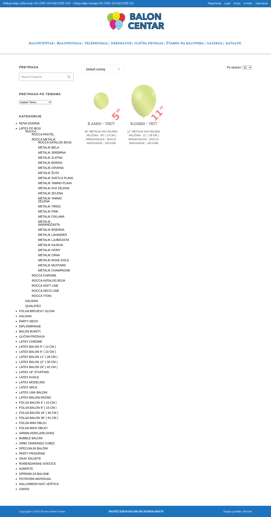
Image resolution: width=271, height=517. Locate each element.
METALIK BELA (48, 147)
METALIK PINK (48, 211)
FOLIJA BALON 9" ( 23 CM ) (38, 407)
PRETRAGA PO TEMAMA (40, 94)
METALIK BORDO (50, 162)
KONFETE (26, 468)
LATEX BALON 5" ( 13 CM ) (37, 346)
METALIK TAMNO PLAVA (55, 183)
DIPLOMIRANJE (30, 326)
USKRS (24, 489)
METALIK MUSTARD (52, 265)
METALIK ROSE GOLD (53, 260)
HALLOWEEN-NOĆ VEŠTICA (39, 484)
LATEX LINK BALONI (33, 392)
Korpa (237, 3)
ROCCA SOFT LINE (45, 285)
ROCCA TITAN (41, 295)
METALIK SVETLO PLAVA (55, 178)
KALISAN (31, 301)
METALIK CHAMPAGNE (54, 270)
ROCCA (30, 131)
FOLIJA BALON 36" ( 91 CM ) (38, 418)
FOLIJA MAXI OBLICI (33, 428)
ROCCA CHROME (44, 275)
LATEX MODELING (32, 382)
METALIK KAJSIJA (50, 245)
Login (227, 3)
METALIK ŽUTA (48, 173)
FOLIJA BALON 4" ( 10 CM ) (38, 402)
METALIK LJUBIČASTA (53, 240)
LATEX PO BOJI (30, 128)
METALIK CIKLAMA (51, 216)
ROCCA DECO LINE (45, 290)
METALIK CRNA (49, 255)
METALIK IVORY (49, 250)
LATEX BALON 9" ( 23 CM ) (37, 351)
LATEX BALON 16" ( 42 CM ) (38, 367)
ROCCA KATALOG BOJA (55, 142)
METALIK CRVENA (51, 168)
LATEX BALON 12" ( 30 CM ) (38, 362)
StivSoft (247, 511)
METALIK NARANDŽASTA (49, 223)
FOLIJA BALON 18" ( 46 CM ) (38, 412)
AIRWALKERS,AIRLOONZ (36, 433)
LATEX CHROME (30, 341)
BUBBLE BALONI (31, 438)
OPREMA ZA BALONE (34, 473)
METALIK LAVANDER (52, 234)
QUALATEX (33, 306)
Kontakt (248, 3)
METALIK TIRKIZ (49, 206)
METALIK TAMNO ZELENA (50, 200)
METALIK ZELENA (50, 193)
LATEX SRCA (28, 387)
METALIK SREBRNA (52, 152)
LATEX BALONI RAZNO (35, 397)
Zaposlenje (261, 3)
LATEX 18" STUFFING (34, 372)
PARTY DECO (28, 321)
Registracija (214, 3)
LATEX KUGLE (29, 377)
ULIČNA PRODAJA (32, 336)
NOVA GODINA (29, 123)
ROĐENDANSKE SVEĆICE (37, 463)
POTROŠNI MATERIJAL (35, 479)
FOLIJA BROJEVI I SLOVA (37, 311)
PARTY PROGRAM (32, 453)
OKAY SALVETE (30, 458)
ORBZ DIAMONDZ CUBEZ (37, 443)
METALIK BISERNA (51, 229)
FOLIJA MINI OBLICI (33, 423)
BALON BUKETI (30, 331)
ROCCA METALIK (44, 139)
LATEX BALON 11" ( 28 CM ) (38, 357)
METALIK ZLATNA (50, 157)
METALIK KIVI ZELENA (53, 188)
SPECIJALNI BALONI (33, 448)
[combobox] (103, 69)
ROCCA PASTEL (43, 134)
